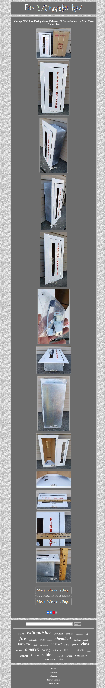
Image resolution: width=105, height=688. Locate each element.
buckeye (24, 644)
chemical (63, 638)
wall (42, 639)
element (69, 633)
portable (58, 633)
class (85, 644)
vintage (60, 659)
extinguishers (44, 645)
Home (53, 669)
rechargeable (49, 659)
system (21, 633)
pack (75, 644)
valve (87, 634)
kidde (35, 655)
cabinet (48, 654)
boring (46, 650)
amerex (32, 649)
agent (85, 640)
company (81, 655)
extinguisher (39, 632)
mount (69, 649)
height (24, 656)
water (19, 650)
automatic (33, 640)
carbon (68, 656)
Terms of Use (53, 684)
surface (49, 640)
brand (60, 656)
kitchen (89, 651)
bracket (56, 644)
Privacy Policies (53, 680)
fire (22, 638)
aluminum (77, 640)
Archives (53, 672)
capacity (79, 634)
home (80, 650)
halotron (57, 650)
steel (67, 644)
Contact (53, 676)
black (35, 645)
